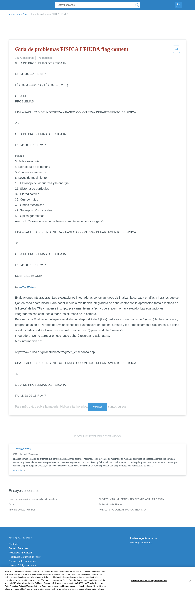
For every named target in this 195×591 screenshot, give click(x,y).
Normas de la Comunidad (22, 561)
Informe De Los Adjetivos (22, 509)
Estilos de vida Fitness (111, 504)
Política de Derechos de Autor (24, 557)
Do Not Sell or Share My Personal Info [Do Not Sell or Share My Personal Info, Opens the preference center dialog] (149, 587)
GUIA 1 (13, 504)
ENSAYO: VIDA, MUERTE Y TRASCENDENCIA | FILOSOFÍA (132, 499)
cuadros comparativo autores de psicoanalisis (33, 499)
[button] (176, 50)
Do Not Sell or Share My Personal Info (29, 569)
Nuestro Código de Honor (22, 565)
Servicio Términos (18, 548)
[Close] (190, 586)
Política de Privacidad (20, 552)
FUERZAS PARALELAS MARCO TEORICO (122, 509)
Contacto (13, 544)
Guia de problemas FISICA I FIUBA (49, 14)
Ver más (97, 407)
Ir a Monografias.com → (143, 538)
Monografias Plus (18, 14)
